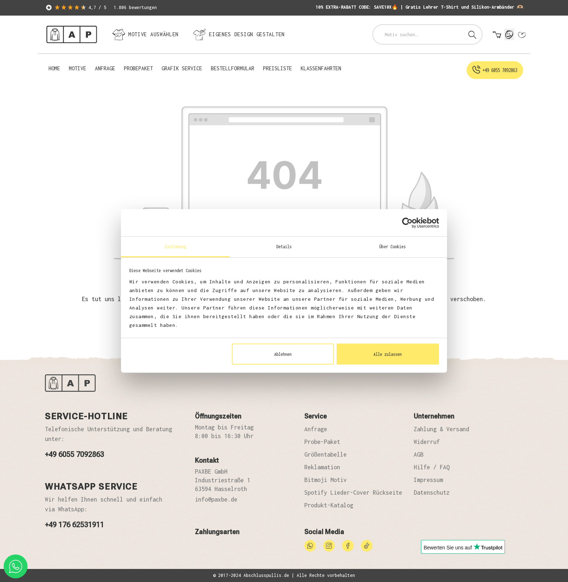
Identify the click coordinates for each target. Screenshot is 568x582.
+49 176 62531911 (74, 524)
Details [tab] (284, 246)
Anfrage (315, 429)
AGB (418, 454)
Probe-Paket (322, 441)
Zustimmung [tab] (175, 246)
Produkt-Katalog (328, 505)
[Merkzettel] (521, 35)
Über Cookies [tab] (392, 246)
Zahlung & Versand (441, 429)
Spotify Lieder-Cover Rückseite (353, 492)
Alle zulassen (387, 354)
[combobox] (418, 34)
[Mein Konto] (509, 34)
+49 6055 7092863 (74, 454)
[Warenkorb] (497, 35)
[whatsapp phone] (16, 566)
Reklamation (322, 467)
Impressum (428, 480)
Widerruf (427, 441)
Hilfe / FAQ (432, 467)
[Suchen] (472, 34)
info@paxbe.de (216, 499)
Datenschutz (432, 492)
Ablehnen (283, 354)
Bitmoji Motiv (325, 480)
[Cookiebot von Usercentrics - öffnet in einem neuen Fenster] (407, 222)
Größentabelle (325, 454)
